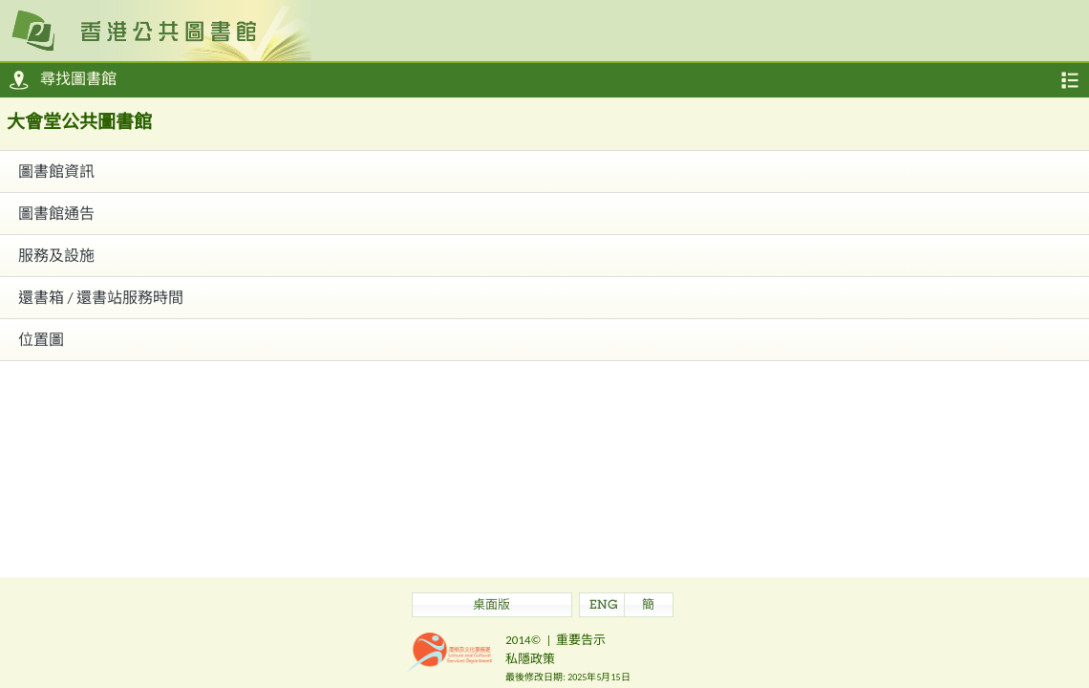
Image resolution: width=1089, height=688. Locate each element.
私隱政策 (530, 659)
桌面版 (491, 606)
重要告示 (581, 640)
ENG (603, 606)
